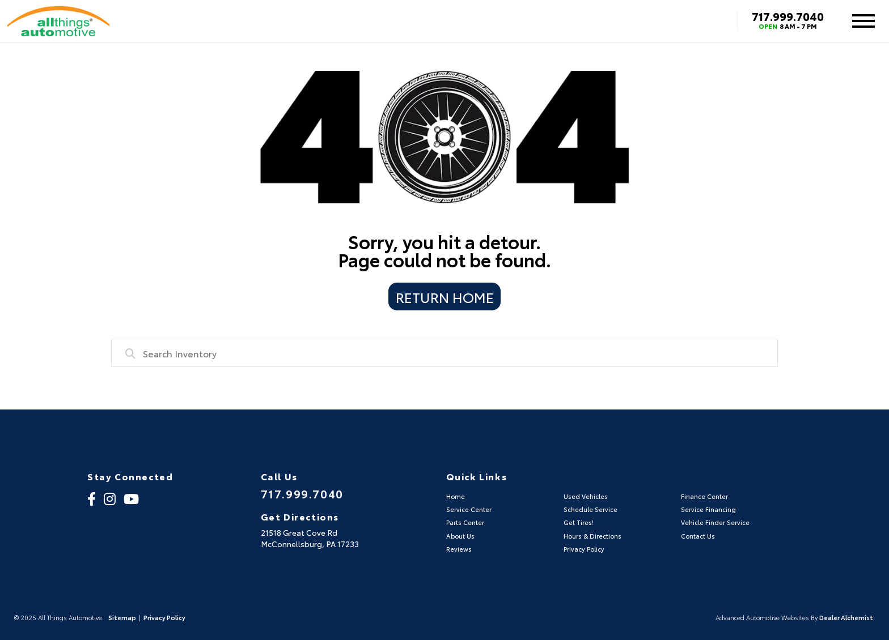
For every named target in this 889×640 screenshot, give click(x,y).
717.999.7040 (788, 15)
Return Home (445, 296)
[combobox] (444, 353)
